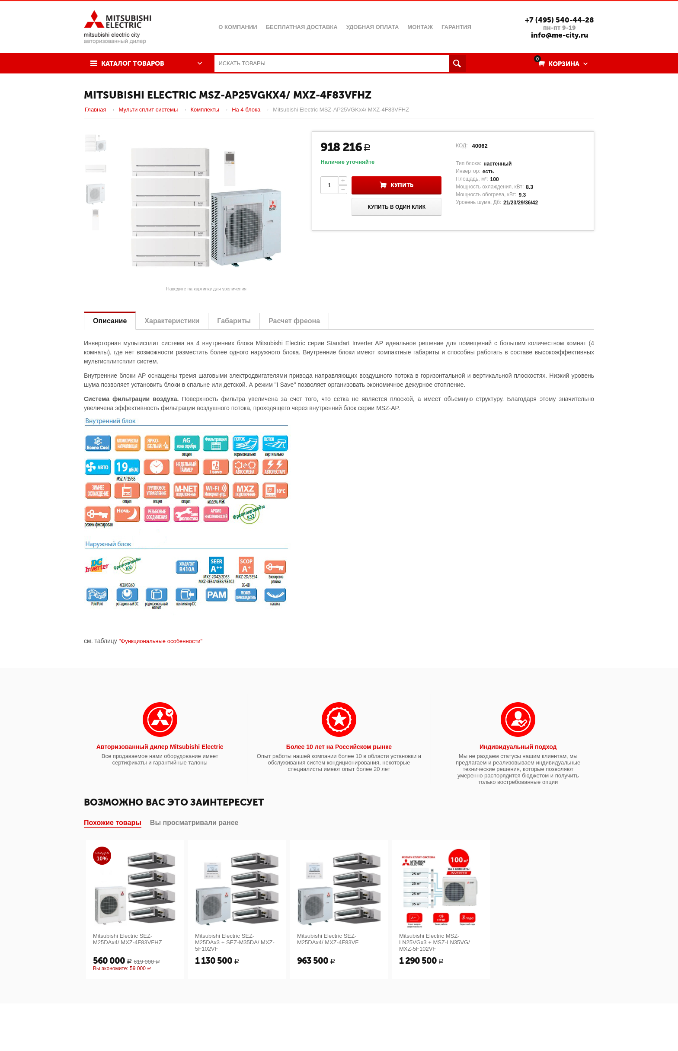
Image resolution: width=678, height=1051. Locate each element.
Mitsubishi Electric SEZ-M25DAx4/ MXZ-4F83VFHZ (127, 939)
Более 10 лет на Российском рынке (339, 746)
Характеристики (171, 321)
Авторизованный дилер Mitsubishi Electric (160, 746)
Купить (401, 185)
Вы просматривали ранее (194, 822)
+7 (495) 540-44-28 (559, 20)
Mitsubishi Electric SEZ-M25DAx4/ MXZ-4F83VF (327, 939)
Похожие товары (112, 822)
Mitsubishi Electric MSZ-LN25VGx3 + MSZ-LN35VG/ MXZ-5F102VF (434, 942)
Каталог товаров (132, 63)
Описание (110, 321)
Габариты (234, 321)
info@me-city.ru (559, 35)
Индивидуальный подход (518, 746)
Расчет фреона (294, 321)
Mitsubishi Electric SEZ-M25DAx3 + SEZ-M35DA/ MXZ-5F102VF (235, 942)
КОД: (461, 146)
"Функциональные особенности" (161, 641)
